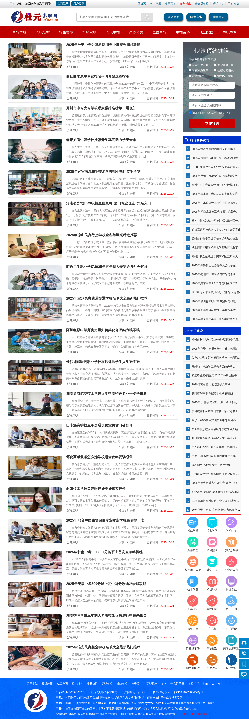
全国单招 (160, 32)
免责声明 (62, 683)
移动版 (235, 3)
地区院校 (206, 32)
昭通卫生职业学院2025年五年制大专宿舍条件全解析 (106, 267)
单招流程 (193, 683)
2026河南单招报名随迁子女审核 (211, 384)
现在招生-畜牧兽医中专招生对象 (211, 464)
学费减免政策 (200, 70)
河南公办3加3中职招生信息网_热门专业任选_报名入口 (108, 203)
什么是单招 (202, 3)
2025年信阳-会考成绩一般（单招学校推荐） (218, 402)
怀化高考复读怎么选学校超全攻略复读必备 (99, 457)
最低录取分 (199, 75)
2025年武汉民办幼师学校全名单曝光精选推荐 (219, 149)
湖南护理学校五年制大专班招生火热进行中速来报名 (106, 615)
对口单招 (155, 3)
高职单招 (113, 32)
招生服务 (77, 683)
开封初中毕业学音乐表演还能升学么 (213, 366)
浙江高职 (72, 66)
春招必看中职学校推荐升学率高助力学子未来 (101, 140)
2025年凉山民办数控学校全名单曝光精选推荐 (101, 235)
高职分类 (136, 32)
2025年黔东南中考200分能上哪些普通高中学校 (220, 193)
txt (212, 683)
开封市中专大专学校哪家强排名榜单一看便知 (101, 108)
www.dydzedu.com (149, 703)
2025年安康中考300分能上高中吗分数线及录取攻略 (106, 584)
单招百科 (183, 32)
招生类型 (66, 32)
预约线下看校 (225, 75)
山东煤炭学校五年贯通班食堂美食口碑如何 (99, 425)
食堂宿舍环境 (225, 65)
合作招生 (185, 3)
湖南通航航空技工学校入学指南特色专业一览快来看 (106, 393)
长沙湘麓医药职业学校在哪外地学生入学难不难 (103, 362)
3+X (163, 683)
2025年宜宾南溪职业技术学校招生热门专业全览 (103, 172)
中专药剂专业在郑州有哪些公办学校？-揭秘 (218, 447)
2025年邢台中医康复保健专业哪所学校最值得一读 (105, 520)
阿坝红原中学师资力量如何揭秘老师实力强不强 (103, 330)
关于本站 (32, 683)
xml (220, 683)
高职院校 (43, 32)
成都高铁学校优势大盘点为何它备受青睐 (216, 229)
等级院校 (89, 32)
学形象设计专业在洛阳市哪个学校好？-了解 (218, 473)
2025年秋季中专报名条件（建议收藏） (215, 348)
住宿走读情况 (225, 70)
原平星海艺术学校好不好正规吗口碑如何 (216, 292)
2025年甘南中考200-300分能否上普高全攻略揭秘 (104, 552)
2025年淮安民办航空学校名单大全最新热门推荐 (103, 647)
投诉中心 (218, 3)
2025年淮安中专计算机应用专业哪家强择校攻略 (103, 45)
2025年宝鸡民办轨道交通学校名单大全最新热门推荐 (106, 298)
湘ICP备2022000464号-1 (188, 692)
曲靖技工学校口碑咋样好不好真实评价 (96, 489)
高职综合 (151, 683)
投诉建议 (47, 683)
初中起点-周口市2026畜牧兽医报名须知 (215, 491)
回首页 (142, 3)
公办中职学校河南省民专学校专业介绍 (215, 429)
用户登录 (78, 3)
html (205, 683)
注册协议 (92, 683)
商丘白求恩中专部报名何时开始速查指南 (97, 76)
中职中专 (230, 32)
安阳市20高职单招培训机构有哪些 (212, 393)
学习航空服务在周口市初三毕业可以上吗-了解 (219, 411)
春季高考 (170, 3)
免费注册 (63, 3)
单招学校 (19, 32)
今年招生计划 (200, 65)
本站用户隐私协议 (219, 112)
